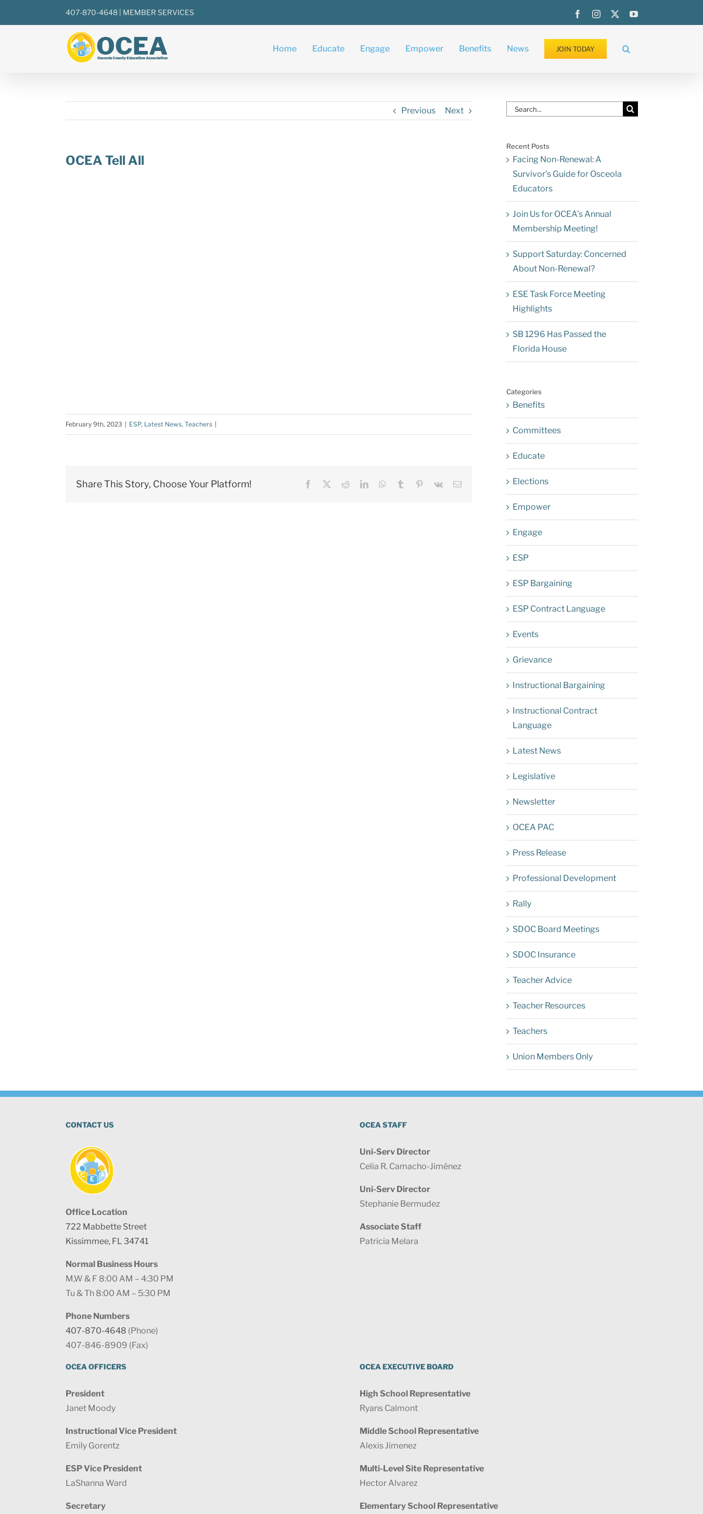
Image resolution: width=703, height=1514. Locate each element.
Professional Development (564, 878)
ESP (135, 424)
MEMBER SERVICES (158, 12)
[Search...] (564, 109)
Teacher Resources (549, 1006)
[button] (626, 48)
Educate (529, 456)
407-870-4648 (92, 12)
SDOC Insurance (544, 955)
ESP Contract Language (559, 609)
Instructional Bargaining (559, 685)
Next (454, 110)
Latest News (163, 424)
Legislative (534, 776)
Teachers (198, 424)
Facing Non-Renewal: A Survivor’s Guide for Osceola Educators (567, 173)
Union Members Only (553, 1057)
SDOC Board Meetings (556, 929)
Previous (418, 110)
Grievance (532, 660)
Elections (530, 481)
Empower (532, 507)
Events (526, 634)
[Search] (630, 109)
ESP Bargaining (542, 583)
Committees (537, 430)
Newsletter (534, 802)
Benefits (529, 405)
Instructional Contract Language (555, 718)
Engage (527, 532)
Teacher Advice (542, 980)
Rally (522, 904)
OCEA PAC (533, 827)
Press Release (539, 853)
